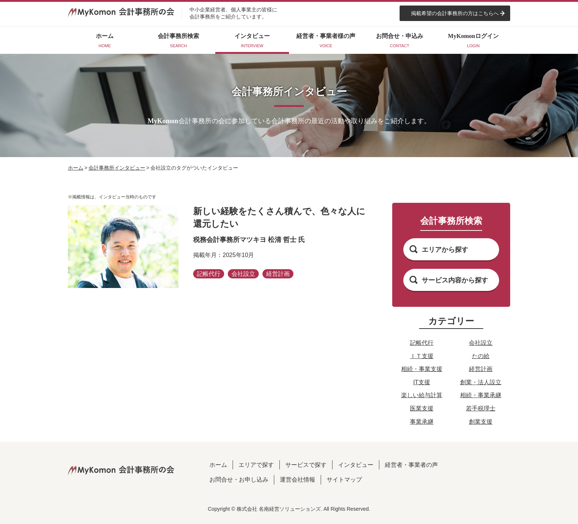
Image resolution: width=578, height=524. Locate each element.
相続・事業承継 (480, 395)
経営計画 (480, 369)
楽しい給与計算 (421, 395)
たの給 (481, 356)
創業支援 (480, 422)
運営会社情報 (297, 479)
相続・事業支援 (421, 369)
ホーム (75, 168)
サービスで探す (306, 465)
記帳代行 (422, 343)
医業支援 (422, 408)
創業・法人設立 (480, 382)
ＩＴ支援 (422, 356)
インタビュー (355, 465)
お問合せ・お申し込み (238, 479)
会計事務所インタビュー (116, 168)
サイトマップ (344, 479)
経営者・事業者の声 (411, 465)
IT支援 (421, 382)
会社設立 (480, 343)
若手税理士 (480, 408)
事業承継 (422, 422)
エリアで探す (256, 465)
